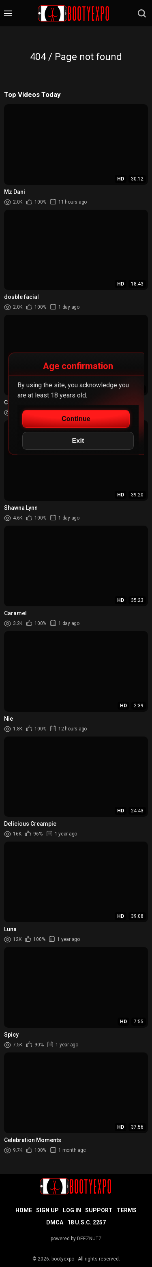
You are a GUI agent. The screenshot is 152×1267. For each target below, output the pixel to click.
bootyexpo (62, 1259)
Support (99, 1210)
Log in (72, 1210)
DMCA (54, 1222)
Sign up (47, 1210)
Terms (127, 1210)
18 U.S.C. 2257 (86, 1222)
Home (23, 1210)
